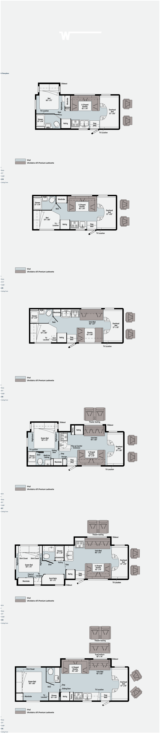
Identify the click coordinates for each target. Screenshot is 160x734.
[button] (80, 129)
